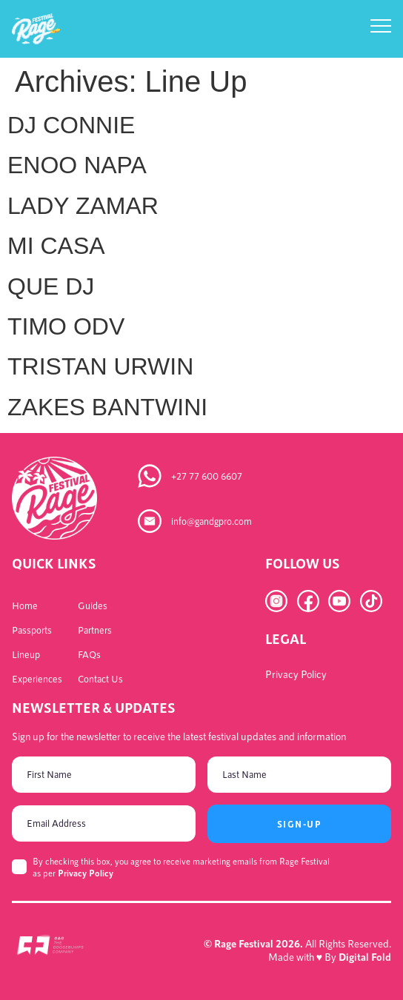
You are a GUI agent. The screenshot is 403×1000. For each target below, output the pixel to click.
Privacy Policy (85, 873)
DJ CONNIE (71, 125)
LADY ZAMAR (83, 205)
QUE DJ (50, 286)
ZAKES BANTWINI (107, 407)
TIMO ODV (65, 326)
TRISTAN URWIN (100, 366)
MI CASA (56, 245)
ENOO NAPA (77, 165)
